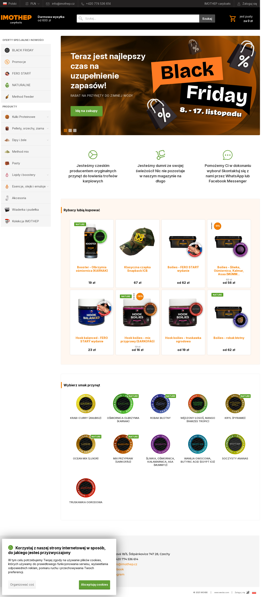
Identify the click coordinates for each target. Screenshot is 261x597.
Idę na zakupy (87, 111)
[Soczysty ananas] (235, 455)
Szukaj (207, 18)
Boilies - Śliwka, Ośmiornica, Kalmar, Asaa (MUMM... (229, 270)
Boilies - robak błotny (228, 338)
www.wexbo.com (221, 592)
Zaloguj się (240, 592)
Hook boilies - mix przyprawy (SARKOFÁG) (138, 339)
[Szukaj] (138, 18)
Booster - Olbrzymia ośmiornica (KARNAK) (92, 268)
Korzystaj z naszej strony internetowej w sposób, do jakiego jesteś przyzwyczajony (56, 550)
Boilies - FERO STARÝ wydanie (183, 268)
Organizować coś (22, 584)
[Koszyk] (240, 18)
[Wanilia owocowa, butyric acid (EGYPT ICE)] (197, 455)
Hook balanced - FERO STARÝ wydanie (92, 339)
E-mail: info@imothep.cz (119, 564)
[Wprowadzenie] (16, 18)
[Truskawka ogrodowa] (85, 495)
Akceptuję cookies (94, 584)
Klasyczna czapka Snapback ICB (137, 268)
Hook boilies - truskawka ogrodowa (183, 339)
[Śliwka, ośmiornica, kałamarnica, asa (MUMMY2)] (160, 455)
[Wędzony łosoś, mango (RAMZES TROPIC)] (197, 412)
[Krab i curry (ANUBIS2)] (85, 412)
